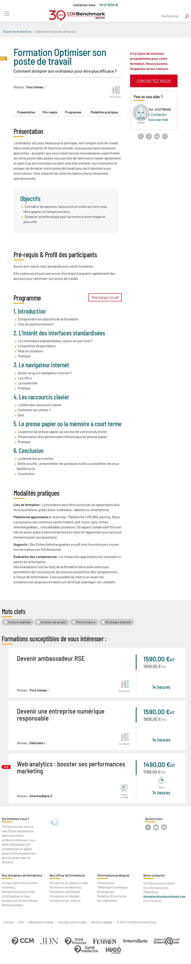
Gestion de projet (53, 622)
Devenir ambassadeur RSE (51, 658)
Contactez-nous (84, 5)
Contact (9, 922)
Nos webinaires (107, 900)
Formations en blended (64, 896)
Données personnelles (72, 922)
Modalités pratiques (104, 112)
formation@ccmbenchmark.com (164, 896)
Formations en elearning (65, 887)
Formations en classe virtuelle (69, 883)
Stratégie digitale (118, 622)
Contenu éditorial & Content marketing (20, 885)
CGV (21, 922)
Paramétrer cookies (41, 922)
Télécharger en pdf (105, 297)
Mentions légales (101, 922)
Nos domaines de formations (22, 875)
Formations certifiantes (65, 891)
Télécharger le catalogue (112, 887)
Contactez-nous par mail (158, 116)
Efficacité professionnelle (18, 891)
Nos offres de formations (67, 875)
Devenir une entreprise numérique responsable (61, 714)
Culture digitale (19, 622)
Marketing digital (12, 905)
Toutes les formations (17, 31)
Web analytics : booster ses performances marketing (71, 767)
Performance (86, 622)
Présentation (26, 112)
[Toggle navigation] (7, 13)
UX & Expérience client (16, 896)
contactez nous (154, 80)
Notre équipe (105, 891)
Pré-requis (50, 112)
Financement (105, 883)
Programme (73, 112)
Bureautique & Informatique (20, 900)
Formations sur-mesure (65, 900)
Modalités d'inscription (112, 896)
